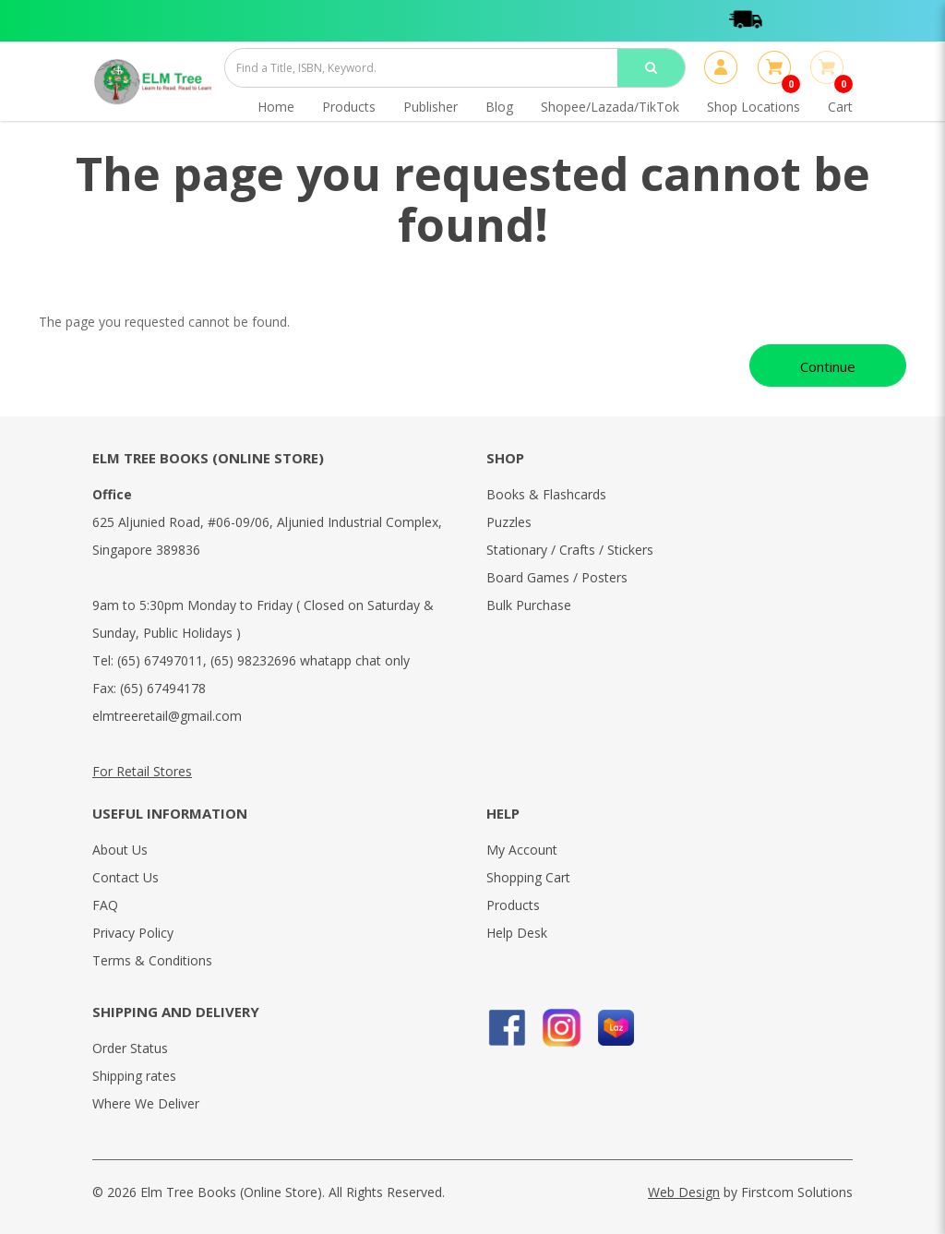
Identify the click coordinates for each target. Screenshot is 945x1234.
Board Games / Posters (557, 577)
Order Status (130, 1048)
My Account (521, 849)
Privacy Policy (132, 932)
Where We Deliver (145, 1103)
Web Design (684, 1192)
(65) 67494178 (163, 688)
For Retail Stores (142, 771)
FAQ (105, 905)
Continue (827, 366)
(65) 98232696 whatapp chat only (310, 660)
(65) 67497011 (160, 660)
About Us (120, 849)
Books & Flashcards (546, 494)
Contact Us (125, 877)
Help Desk (516, 932)
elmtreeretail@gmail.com (167, 716)
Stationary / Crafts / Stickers (569, 549)
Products (513, 905)
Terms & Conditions (152, 960)
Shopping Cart (528, 877)
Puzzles (509, 522)
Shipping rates (134, 1075)
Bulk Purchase (528, 605)
